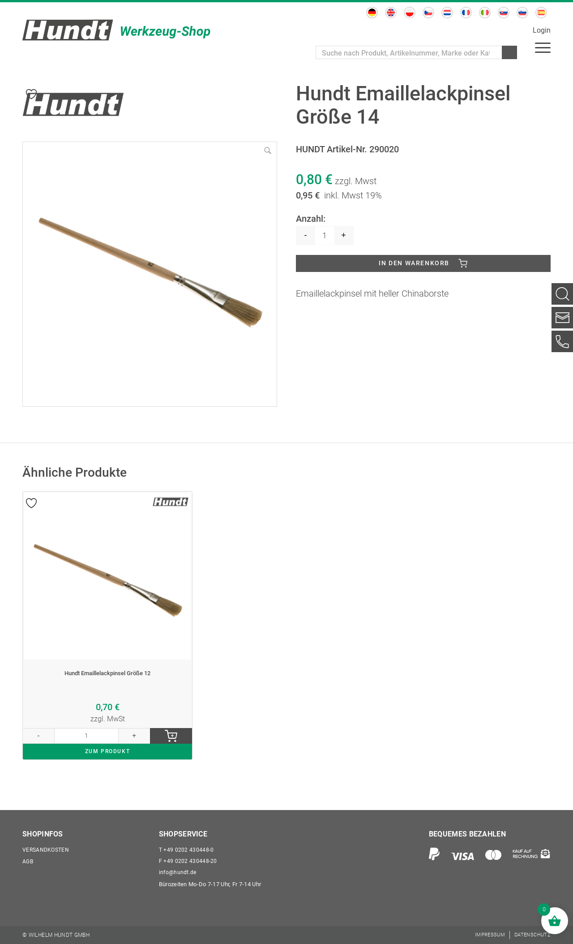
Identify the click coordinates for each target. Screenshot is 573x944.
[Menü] (543, 47)
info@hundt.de (178, 872)
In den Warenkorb (414, 265)
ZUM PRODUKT (107, 767)
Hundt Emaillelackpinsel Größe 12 (108, 681)
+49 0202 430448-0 (187, 846)
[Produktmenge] (324, 235)
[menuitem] (372, 12)
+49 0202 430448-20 (188, 859)
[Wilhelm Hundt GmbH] (116, 30)
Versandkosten (47, 846)
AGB (28, 859)
